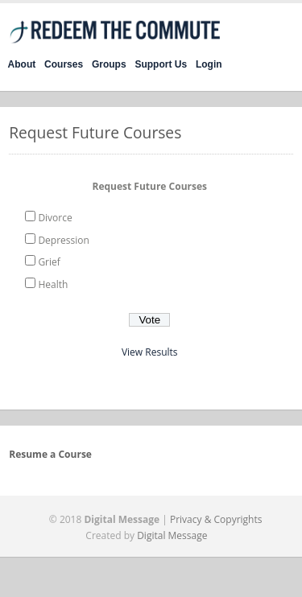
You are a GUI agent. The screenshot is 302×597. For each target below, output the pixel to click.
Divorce (55, 217)
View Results (150, 352)
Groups (109, 64)
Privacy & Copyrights (216, 519)
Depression (63, 240)
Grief (49, 262)
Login (209, 64)
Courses (63, 64)
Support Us (160, 64)
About (22, 64)
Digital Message (172, 535)
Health (53, 284)
